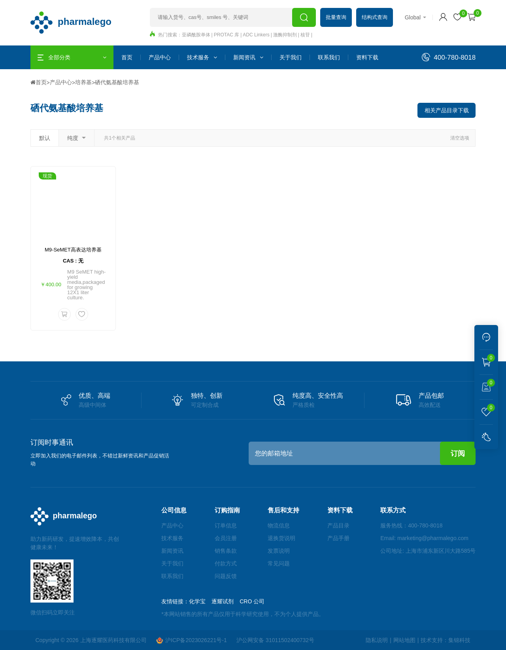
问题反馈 (228, 576)
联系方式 (393, 510)
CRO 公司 (254, 602)
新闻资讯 (248, 57)
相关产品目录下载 (446, 109)
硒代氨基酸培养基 (117, 82)
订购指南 (229, 510)
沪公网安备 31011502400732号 (276, 640)
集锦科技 (459, 640)
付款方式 (228, 564)
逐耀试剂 (225, 602)
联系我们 (329, 57)
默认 (44, 137)
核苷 (305, 34)
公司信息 (176, 510)
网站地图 (404, 640)
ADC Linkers (256, 34)
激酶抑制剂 (285, 34)
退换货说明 (282, 538)
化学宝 (200, 602)
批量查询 (336, 17)
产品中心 (160, 57)
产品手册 (339, 538)
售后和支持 (284, 510)
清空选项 (459, 137)
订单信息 (228, 526)
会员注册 (228, 538)
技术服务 (202, 57)
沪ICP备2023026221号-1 (192, 640)
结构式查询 (374, 17)
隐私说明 (377, 640)
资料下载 (367, 57)
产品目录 (339, 526)
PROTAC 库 (226, 34)
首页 (126, 57)
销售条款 (228, 551)
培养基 (83, 82)
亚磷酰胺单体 (196, 34)
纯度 (76, 137)
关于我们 (290, 57)
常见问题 (280, 564)
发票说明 (280, 551)
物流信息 (280, 526)
